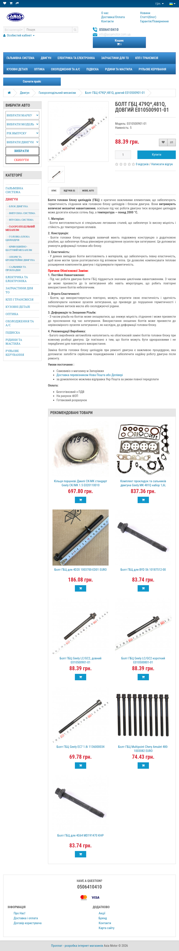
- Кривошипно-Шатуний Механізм (19, 248)
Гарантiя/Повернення (154, 21)
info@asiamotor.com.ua (115, 34)
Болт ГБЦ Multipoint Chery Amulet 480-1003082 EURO (143, 749)
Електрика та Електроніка (76, 58)
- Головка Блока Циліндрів (18, 238)
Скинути (21, 160)
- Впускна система (19, 219)
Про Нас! (19, 913)
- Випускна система (20, 213)
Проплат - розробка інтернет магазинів (77, 946)
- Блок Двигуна (17, 206)
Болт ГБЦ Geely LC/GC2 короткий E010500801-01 (143, 660)
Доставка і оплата (26, 918)
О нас (105, 13)
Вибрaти (21, 151)
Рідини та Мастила (118, 69)
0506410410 (109, 29)
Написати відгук (162, 164)
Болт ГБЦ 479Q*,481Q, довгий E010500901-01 (115, 93)
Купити (156, 154)
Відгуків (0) (69, 191)
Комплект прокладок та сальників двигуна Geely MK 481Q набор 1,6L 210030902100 (143, 485)
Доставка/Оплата (113, 17)
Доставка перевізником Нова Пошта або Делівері (90, 375)
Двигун (46, 58)
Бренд (103, 918)
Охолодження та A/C (65, 69)
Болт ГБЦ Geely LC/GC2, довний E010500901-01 (81, 660)
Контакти (107, 21)
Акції (102, 913)
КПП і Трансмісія (146, 58)
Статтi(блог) (148, 17)
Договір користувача (28, 923)
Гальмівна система (20, 58)
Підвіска (92, 69)
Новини (145, 13)
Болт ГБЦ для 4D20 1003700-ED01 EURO (80, 570)
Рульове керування (152, 69)
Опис (54, 191)
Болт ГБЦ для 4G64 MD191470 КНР (80, 835)
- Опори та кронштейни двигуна (20, 258)
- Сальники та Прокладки (16, 268)
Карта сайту (107, 928)
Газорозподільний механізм (57, 93)
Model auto (88, 191)
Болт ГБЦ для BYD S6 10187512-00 (143, 570)
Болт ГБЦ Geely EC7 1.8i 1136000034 (80, 747)
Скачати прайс (32, 81)
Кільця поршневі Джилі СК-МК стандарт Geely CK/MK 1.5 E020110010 (80, 483)
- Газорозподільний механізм (20, 228)
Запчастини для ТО (115, 58)
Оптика (39, 69)
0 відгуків (142, 164)
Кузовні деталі (17, 69)
